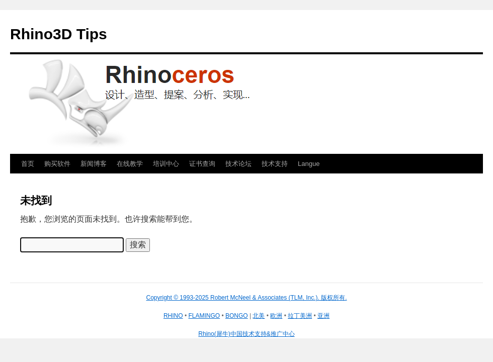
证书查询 (202, 163)
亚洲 (323, 315)
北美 (259, 315)
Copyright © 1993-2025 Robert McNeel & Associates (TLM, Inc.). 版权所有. (246, 297)
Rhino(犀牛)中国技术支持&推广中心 (246, 333)
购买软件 (57, 163)
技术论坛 (238, 163)
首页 (27, 163)
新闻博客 (93, 163)
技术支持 (275, 163)
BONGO (236, 315)
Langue (308, 163)
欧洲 (276, 315)
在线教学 (130, 163)
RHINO (173, 315)
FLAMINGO (204, 315)
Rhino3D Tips (58, 34)
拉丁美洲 (300, 315)
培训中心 (166, 163)
